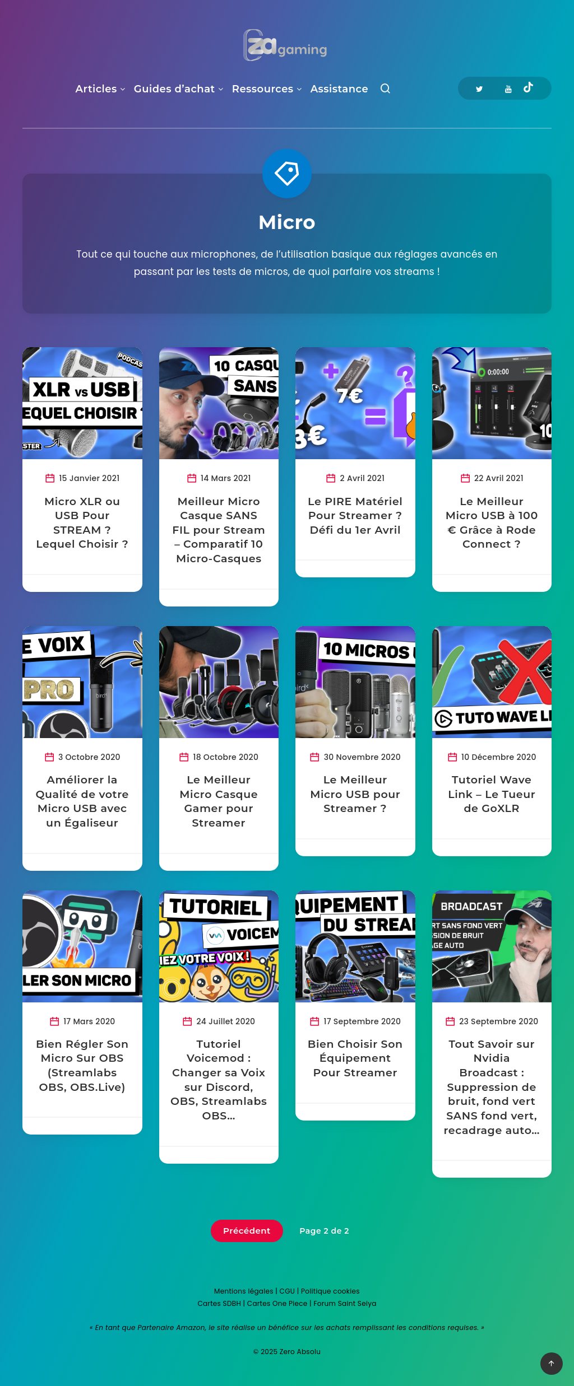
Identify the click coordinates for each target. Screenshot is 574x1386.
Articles (96, 89)
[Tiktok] (528, 88)
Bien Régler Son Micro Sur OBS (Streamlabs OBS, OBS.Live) (82, 1066)
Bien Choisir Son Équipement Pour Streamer (355, 1058)
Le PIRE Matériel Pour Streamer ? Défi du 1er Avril (355, 515)
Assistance (339, 89)
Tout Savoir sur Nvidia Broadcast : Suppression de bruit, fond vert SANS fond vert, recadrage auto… (491, 1087)
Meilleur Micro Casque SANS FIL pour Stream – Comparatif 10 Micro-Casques (218, 530)
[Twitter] (479, 88)
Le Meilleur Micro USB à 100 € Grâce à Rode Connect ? (492, 523)
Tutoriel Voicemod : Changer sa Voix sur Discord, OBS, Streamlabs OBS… (218, 1080)
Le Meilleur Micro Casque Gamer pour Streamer (218, 801)
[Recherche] (385, 91)
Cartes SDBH (219, 1303)
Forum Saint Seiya (344, 1303)
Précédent (247, 1230)
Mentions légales (244, 1291)
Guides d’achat (174, 89)
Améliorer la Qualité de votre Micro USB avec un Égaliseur (82, 801)
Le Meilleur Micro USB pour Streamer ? (355, 794)
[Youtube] (508, 88)
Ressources (263, 89)
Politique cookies (330, 1291)
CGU (287, 1291)
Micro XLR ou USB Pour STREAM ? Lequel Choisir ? (82, 523)
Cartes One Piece (277, 1303)
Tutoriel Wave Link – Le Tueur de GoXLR (491, 794)
